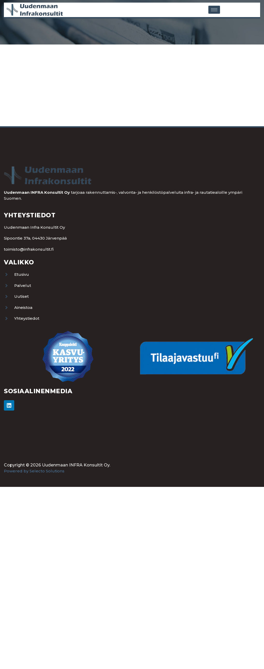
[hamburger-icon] (214, 10)
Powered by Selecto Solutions (34, 471)
